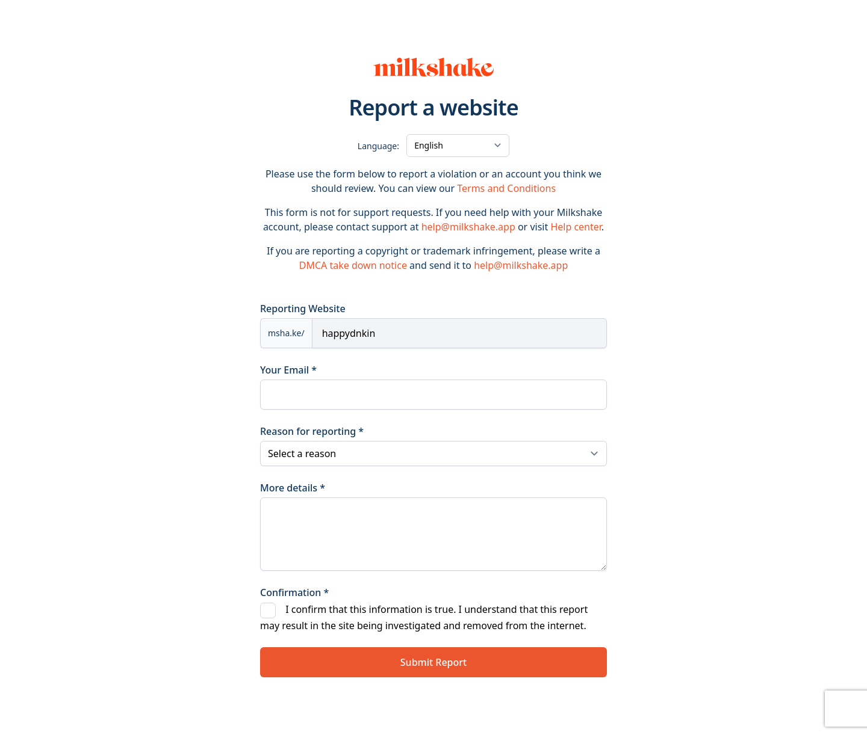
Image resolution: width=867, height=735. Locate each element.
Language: (378, 146)
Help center (575, 226)
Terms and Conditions (506, 188)
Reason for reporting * (312, 431)
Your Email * (288, 370)
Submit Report (433, 662)
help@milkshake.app (468, 226)
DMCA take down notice (353, 265)
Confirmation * (294, 592)
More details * (292, 487)
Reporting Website (303, 308)
